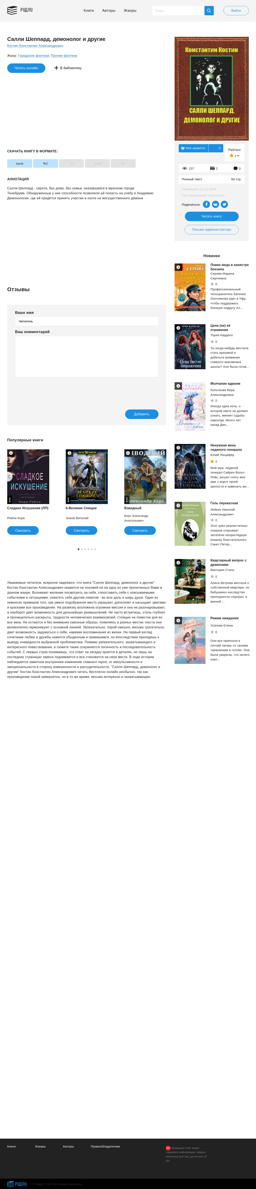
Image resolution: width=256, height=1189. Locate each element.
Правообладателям (105, 1146)
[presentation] (46, 390)
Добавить (141, 414)
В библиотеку (71, 68)
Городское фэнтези (33, 55)
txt (123, 163)
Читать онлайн (26, 68)
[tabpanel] (87, 492)
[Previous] (8, 477)
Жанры (130, 10)
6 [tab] (95, 549)
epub (19, 163)
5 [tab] (92, 549)
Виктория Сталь (222, 570)
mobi (97, 163)
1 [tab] (78, 549)
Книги (89, 10)
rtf (71, 163)
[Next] (166, 477)
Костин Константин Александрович (35, 45)
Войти (236, 10)
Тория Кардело (221, 335)
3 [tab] (85, 549)
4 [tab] (88, 549)
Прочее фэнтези (64, 55)
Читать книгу (212, 216)
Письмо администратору (211, 229)
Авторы (109, 10)
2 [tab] (82, 549)
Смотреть (23, 530)
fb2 (45, 163)
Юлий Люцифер (222, 455)
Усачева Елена (221, 625)
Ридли (26, 9)
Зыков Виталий (77, 518)
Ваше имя (24, 313)
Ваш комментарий (32, 332)
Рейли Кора (16, 518)
